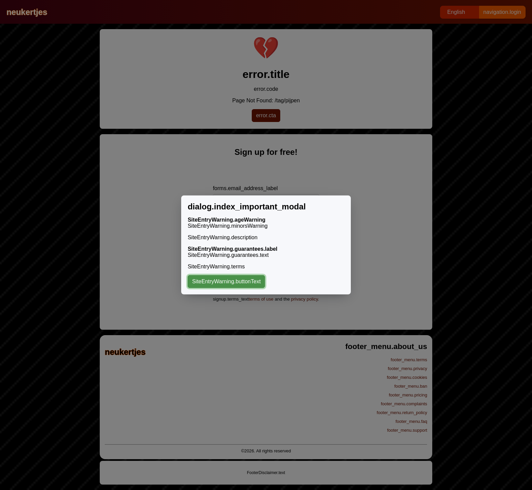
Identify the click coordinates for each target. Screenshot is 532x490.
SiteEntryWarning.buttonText (226, 281)
